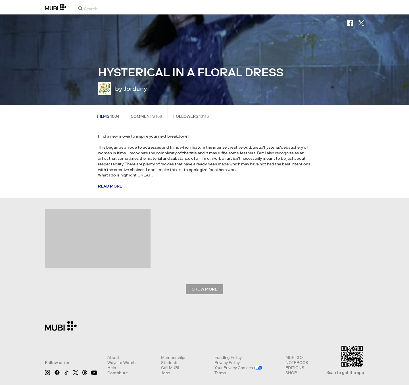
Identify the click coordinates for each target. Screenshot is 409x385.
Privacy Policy (227, 362)
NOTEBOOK (296, 362)
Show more (204, 289)
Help (111, 367)
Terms (220, 372)
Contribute (117, 372)
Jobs (165, 372)
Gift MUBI (170, 367)
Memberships (173, 357)
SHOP (291, 372)
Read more (110, 186)
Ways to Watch (121, 362)
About (113, 357)
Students (169, 362)
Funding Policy (228, 357)
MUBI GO (294, 357)
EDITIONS (294, 367)
